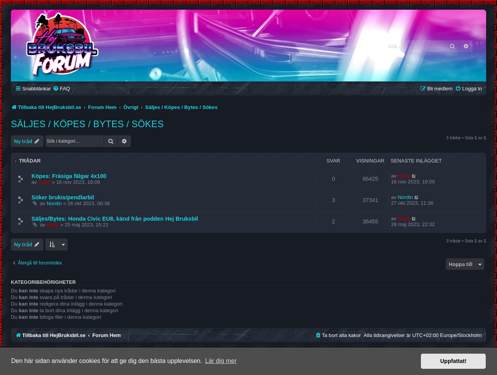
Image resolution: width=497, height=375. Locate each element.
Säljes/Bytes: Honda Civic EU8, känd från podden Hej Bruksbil (114, 219)
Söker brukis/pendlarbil (62, 197)
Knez (44, 182)
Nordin (54, 203)
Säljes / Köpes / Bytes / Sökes (87, 124)
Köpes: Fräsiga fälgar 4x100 (68, 176)
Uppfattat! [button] (453, 361)
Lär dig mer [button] (220, 361)
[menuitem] (61, 88)
